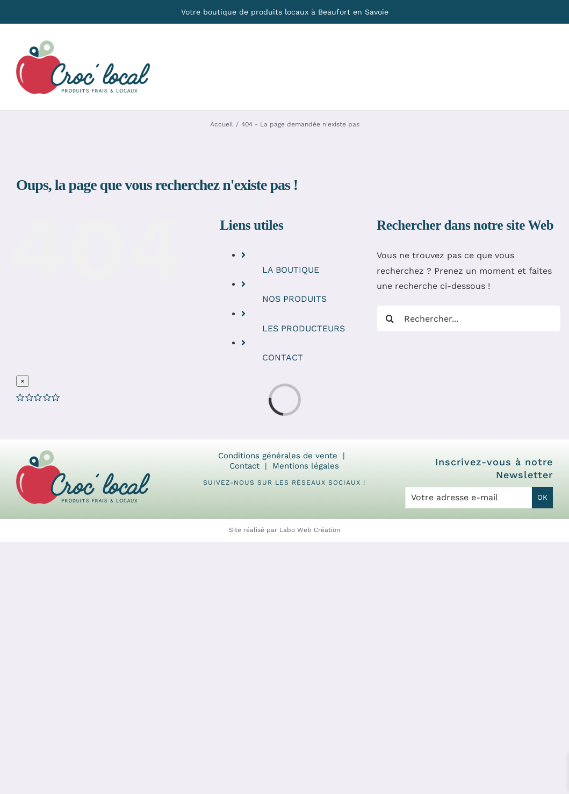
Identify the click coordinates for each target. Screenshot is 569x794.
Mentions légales (305, 466)
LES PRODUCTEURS (303, 328)
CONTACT (282, 357)
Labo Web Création (309, 530)
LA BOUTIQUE (290, 270)
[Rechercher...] (469, 318)
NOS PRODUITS (294, 299)
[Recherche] (390, 318)
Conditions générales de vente (277, 455)
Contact (244, 466)
